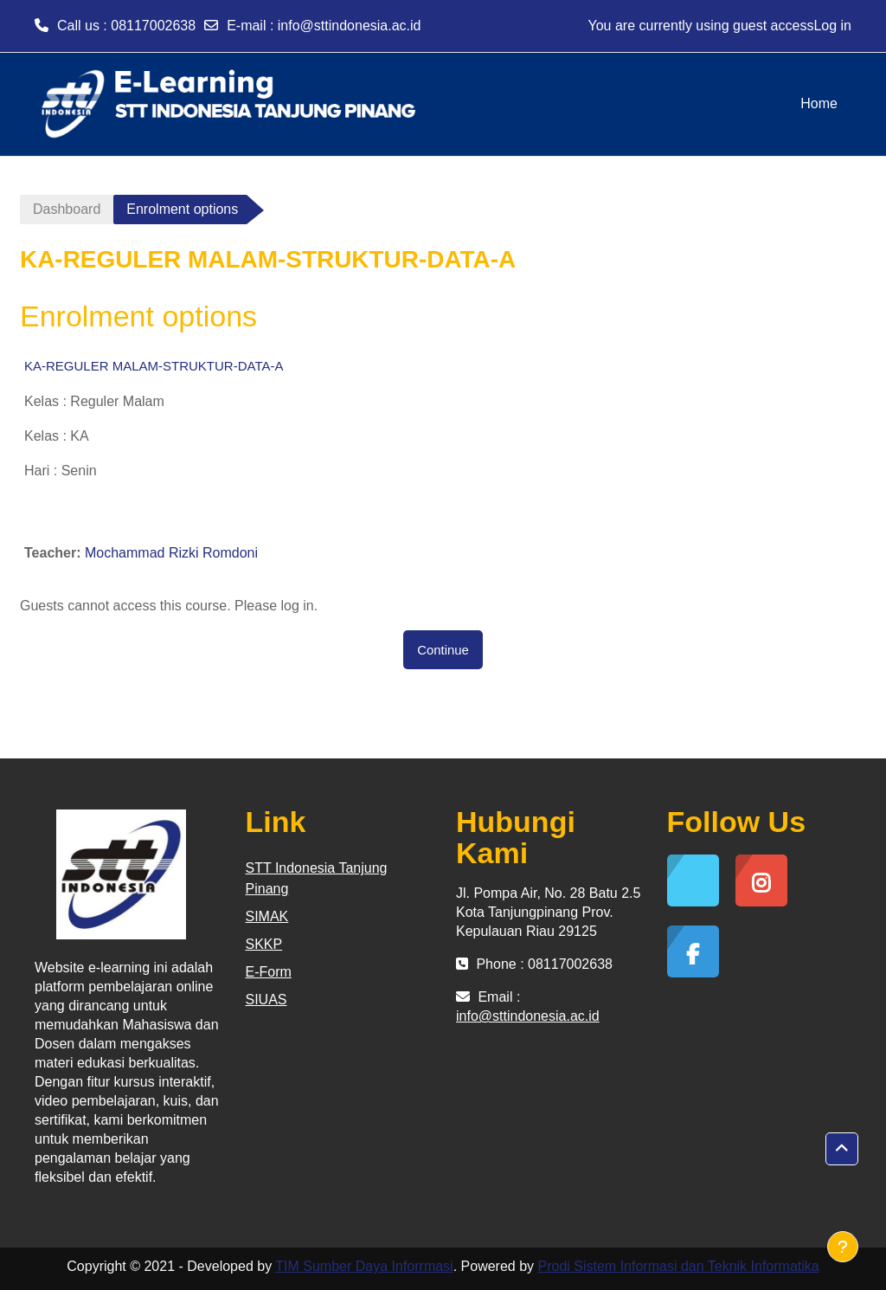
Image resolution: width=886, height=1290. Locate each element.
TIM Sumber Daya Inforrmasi (364, 1266)
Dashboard (66, 209)
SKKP (264, 944)
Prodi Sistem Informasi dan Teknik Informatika (678, 1266)
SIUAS (266, 999)
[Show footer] (842, 1246)
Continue (443, 649)
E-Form (269, 971)
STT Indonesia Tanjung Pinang (317, 878)
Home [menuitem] (819, 103)
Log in (832, 25)
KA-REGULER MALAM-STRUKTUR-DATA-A (153, 365)
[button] (841, 1148)
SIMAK (267, 916)
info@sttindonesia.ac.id (349, 25)
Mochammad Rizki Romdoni (171, 552)
